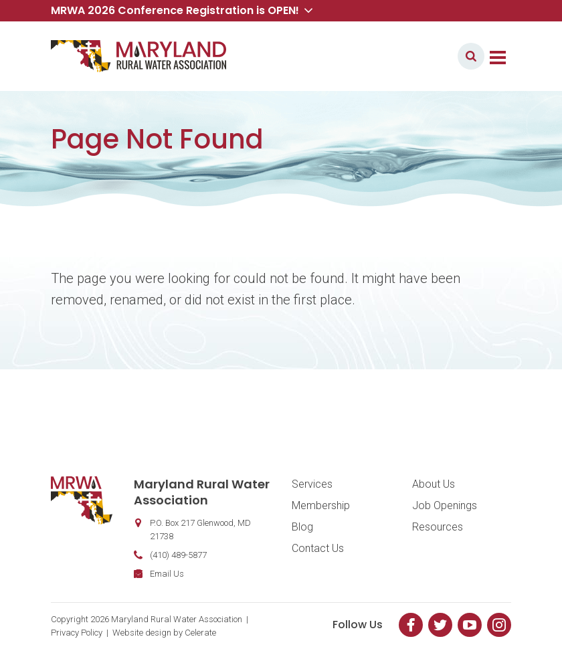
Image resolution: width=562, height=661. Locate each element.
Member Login (408, 56)
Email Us (167, 574)
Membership (321, 505)
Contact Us (318, 548)
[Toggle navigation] (497, 56)
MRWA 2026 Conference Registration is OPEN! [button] (181, 10)
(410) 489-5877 (178, 555)
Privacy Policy (76, 633)
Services (312, 484)
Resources (437, 527)
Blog (302, 527)
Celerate (200, 633)
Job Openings (444, 505)
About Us (433, 484)
